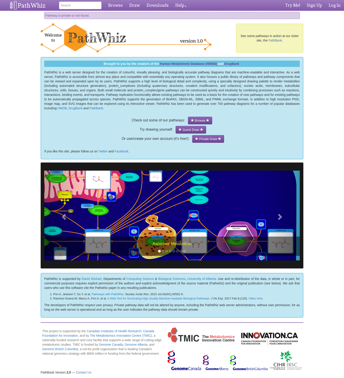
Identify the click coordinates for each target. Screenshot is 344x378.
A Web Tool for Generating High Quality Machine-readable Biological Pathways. (158, 298)
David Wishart (91, 279)
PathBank (275, 40)
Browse (115, 5)
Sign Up (314, 5)
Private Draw (208, 139)
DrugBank (231, 64)
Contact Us (83, 372)
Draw (134, 5)
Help (181, 5)
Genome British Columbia (60, 349)
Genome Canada (111, 344)
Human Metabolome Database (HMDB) (188, 64)
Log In (335, 5)
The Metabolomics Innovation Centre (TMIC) (121, 335)
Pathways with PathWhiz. (108, 294)
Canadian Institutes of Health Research (114, 331)
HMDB (62, 108)
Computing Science (140, 279)
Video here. (256, 298)
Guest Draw (191, 130)
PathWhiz (32, 5)
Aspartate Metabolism (172, 244)
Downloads (158, 5)
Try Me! (292, 5)
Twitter (103, 151)
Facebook (121, 151)
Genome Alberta (136, 344)
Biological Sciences (171, 279)
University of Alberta (201, 279)
